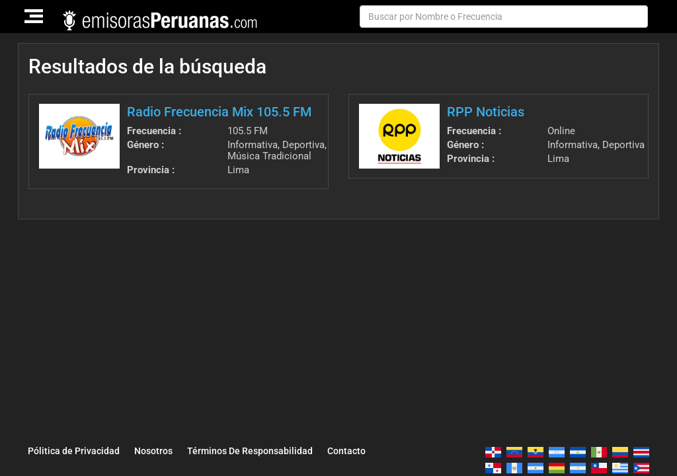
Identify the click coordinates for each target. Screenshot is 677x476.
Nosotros (153, 451)
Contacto (346, 451)
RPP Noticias (485, 112)
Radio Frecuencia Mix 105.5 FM (219, 112)
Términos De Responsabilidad (250, 451)
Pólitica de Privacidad (74, 451)
